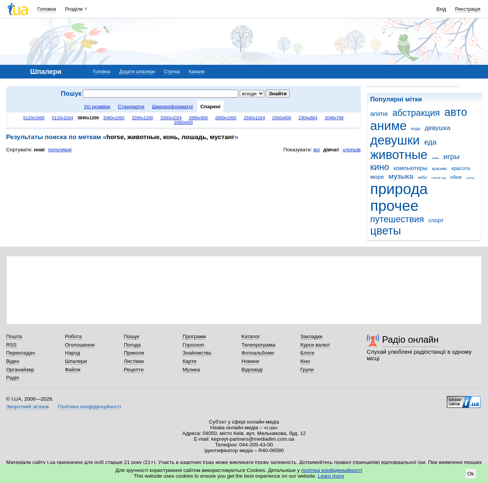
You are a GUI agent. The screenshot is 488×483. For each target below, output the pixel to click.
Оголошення (80, 345)
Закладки (311, 336)
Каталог (250, 336)
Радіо (12, 377)
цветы (385, 231)
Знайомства (197, 353)
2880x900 (198, 118)
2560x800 (281, 118)
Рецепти (134, 369)
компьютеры (410, 168)
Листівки (134, 361)
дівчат (331, 149)
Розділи (74, 9)
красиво (439, 168)
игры (451, 156)
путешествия (397, 219)
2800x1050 (225, 118)
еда (430, 142)
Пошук (132, 336)
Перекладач (20, 353)
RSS (11, 345)
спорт (436, 220)
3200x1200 (142, 118)
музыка (400, 176)
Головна (46, 9)
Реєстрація (467, 9)
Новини (250, 361)
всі (316, 149)
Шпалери (76, 361)
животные (398, 155)
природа (399, 189)
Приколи (134, 353)
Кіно (305, 361)
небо (422, 177)
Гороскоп (193, 345)
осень (470, 178)
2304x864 (308, 118)
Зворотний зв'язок (27, 406)
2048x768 (334, 118)
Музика (191, 369)
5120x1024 (62, 118)
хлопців (352, 149)
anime (379, 113)
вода (416, 128)
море (377, 176)
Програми (194, 336)
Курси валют (315, 345)
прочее (394, 205)
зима (435, 158)
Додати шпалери (137, 71)
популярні (59, 149)
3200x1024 (170, 118)
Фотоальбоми (257, 353)
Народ (72, 353)
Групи (307, 369)
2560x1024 (254, 118)
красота (460, 168)
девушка (438, 128)
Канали (197, 71)
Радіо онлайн (410, 339)
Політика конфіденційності (89, 406)
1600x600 (183, 122)
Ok (470, 474)
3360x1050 (113, 118)
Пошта (14, 336)
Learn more (331, 476)
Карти (189, 361)
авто (456, 112)
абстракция (416, 113)
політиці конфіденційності (331, 470)
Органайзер (20, 369)
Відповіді (252, 369)
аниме (388, 126)
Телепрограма (258, 345)
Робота (73, 336)
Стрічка (172, 71)
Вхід (441, 9)
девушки (395, 140)
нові (39, 149)
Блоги (307, 353)
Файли (72, 369)
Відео (12, 361)
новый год (439, 178)
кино (379, 167)
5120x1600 (34, 118)
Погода (132, 345)
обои (456, 177)
